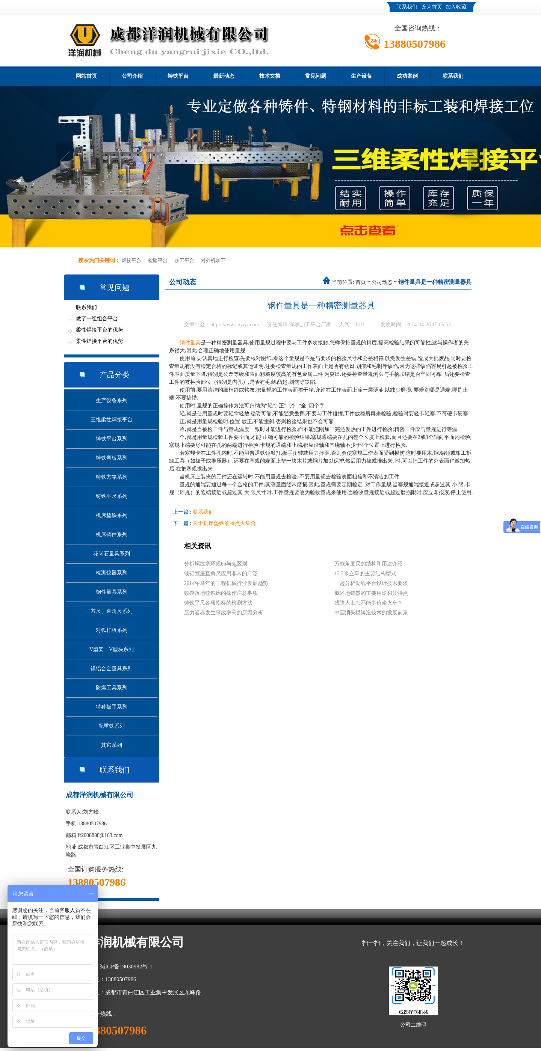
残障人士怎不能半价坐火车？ (368, 603)
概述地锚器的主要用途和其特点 (371, 593)
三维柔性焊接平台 (112, 419)
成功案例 (407, 76)
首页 (360, 282)
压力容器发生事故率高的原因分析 (223, 612)
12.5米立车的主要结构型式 (365, 573)
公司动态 (382, 282)
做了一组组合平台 (97, 318)
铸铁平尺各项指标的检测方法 (218, 603)
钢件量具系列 (111, 592)
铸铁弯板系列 (111, 458)
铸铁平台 (178, 76)
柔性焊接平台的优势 (99, 330)
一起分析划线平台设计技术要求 (371, 583)
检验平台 (158, 260)
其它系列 (111, 745)
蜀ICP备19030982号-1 (126, 967)
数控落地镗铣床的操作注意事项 (221, 593)
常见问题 (315, 76)
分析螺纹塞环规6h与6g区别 (215, 564)
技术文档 (269, 76)
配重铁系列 (111, 726)
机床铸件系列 (111, 534)
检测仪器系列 (111, 573)
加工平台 (184, 260)
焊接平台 (131, 260)
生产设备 (361, 76)
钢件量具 (190, 342)
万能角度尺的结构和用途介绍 (368, 564)
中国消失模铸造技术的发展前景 (371, 612)
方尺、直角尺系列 (112, 611)
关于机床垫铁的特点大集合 (224, 523)
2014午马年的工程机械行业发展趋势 (226, 583)
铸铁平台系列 (111, 439)
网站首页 (86, 76)
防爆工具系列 (111, 688)
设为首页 (431, 7)
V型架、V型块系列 (111, 649)
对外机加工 (213, 260)
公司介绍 (132, 76)
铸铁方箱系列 (111, 477)
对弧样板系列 (111, 630)
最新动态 (223, 76)
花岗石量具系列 (111, 553)
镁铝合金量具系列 (112, 668)
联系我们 (406, 7)
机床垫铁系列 (111, 515)
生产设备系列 (111, 400)
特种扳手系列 (111, 707)
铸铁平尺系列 (111, 496)
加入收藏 (456, 7)
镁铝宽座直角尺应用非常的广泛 (221, 573)
